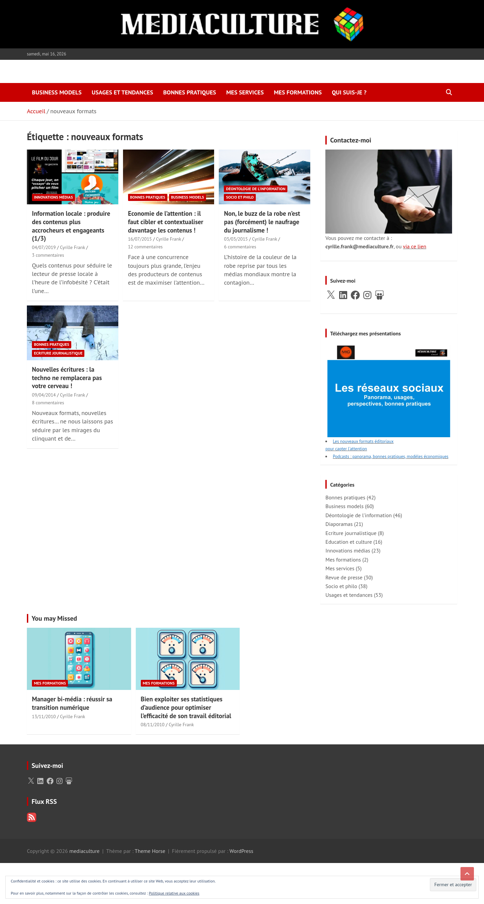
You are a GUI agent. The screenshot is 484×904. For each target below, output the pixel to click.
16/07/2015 (140, 239)
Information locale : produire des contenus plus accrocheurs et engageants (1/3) (71, 225)
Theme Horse (150, 851)
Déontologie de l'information (255, 188)
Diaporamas (339, 524)
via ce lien (414, 246)
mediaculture (84, 851)
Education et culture (348, 541)
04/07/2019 (44, 247)
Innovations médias (53, 197)
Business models (57, 92)
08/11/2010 (153, 725)
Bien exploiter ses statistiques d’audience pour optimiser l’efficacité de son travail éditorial (186, 707)
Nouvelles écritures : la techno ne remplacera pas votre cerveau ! (67, 377)
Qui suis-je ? (349, 92)
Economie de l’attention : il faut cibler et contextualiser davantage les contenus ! (165, 221)
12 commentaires (145, 247)
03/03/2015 (236, 239)
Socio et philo (239, 197)
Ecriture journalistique (58, 353)
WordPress (241, 851)
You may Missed (54, 618)
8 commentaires (48, 403)
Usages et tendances (122, 92)
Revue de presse (343, 577)
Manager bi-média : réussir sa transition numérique (72, 703)
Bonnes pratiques (189, 92)
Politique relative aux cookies (174, 893)
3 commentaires (48, 255)
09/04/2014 (44, 395)
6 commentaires (240, 247)
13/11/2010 (44, 716)
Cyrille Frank (72, 247)
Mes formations (298, 92)
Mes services (245, 92)
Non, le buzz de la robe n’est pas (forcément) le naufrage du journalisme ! (262, 221)
